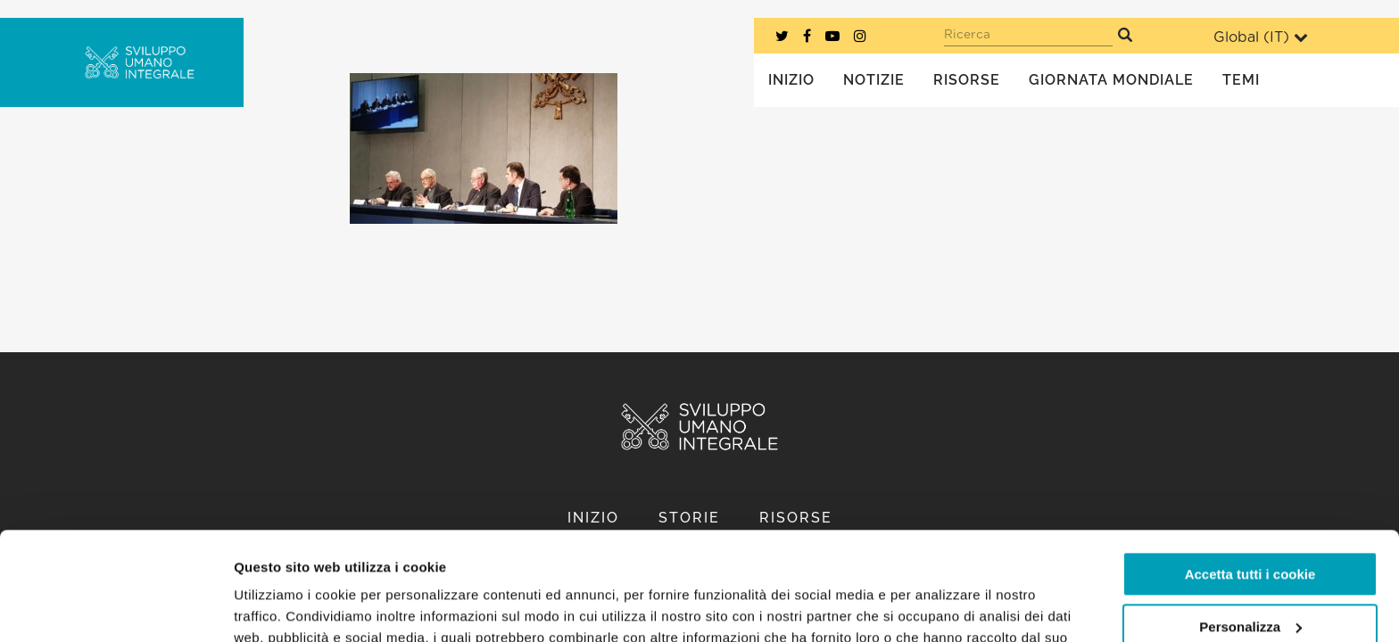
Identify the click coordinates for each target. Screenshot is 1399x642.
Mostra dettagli (282, 606)
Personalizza (1250, 524)
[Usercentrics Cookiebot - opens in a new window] (115, 607)
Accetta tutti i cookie (1250, 473)
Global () (1260, 37)
